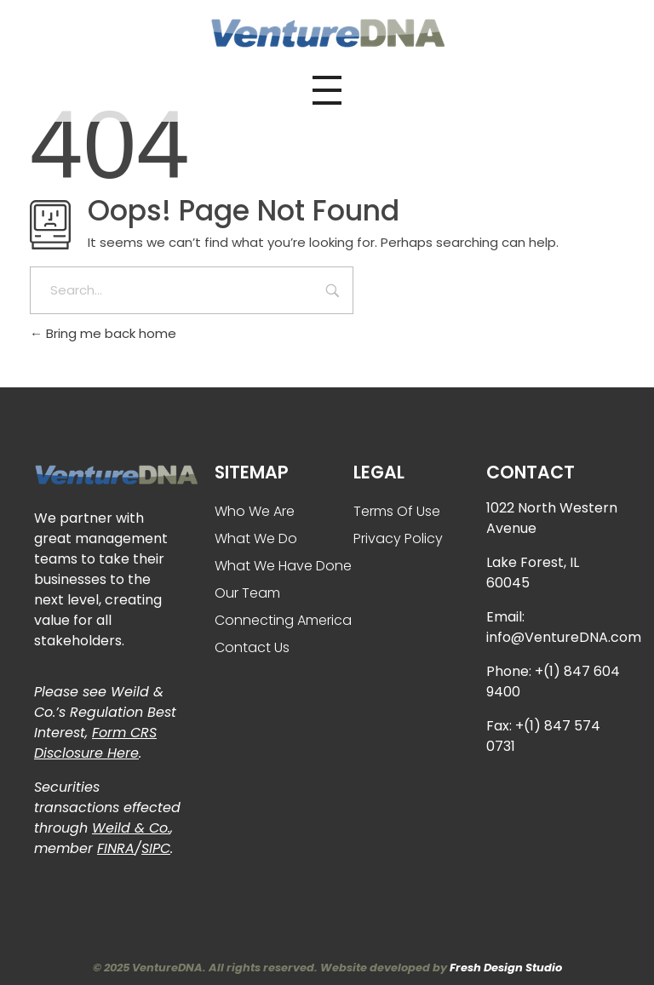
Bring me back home (103, 333)
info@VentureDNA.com (563, 637)
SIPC (155, 848)
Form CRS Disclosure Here (95, 743)
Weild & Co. (131, 828)
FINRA (116, 848)
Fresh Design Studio (506, 967)
